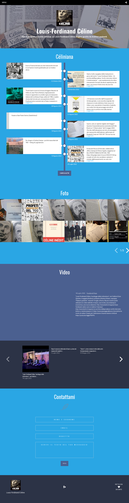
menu (4, 2)
